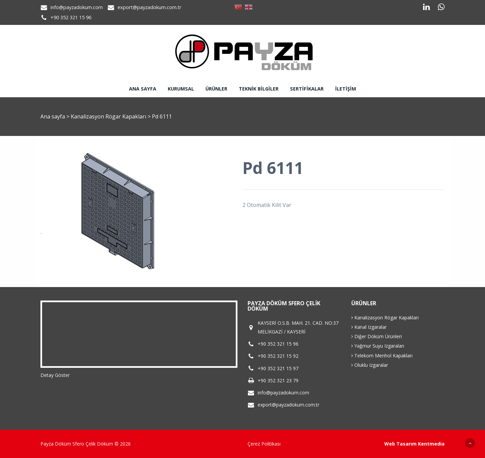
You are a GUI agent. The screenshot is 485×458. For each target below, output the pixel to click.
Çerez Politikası (264, 444)
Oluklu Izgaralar (369, 365)
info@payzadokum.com (77, 7)
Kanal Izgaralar (369, 327)
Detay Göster (55, 375)
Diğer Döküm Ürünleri (376, 336)
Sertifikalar (307, 88)
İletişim (345, 88)
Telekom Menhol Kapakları (382, 355)
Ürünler (216, 88)
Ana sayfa (142, 88)
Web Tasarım (400, 444)
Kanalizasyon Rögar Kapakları (109, 116)
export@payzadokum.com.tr (149, 7)
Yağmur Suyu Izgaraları (377, 346)
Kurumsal (181, 88)
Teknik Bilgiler (259, 88)
